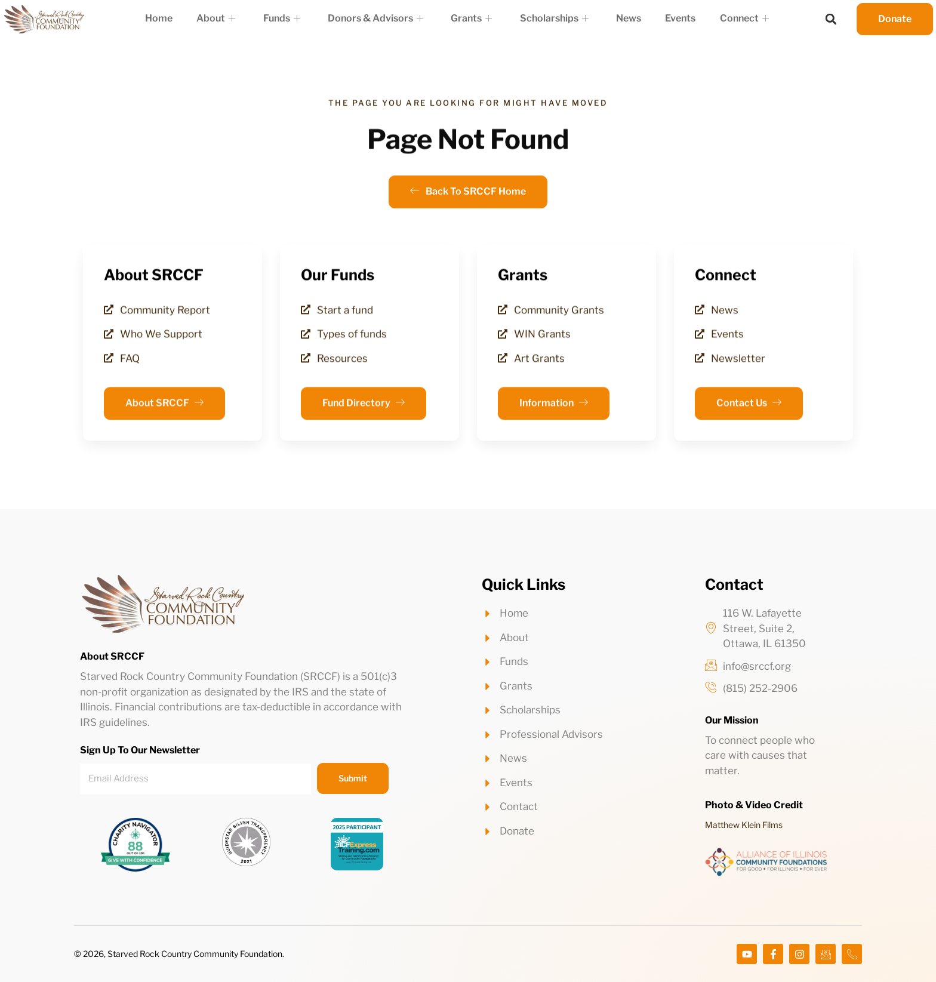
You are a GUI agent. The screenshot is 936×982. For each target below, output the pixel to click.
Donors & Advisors (378, 19)
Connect (733, 19)
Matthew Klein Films (744, 825)
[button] (831, 19)
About (223, 19)
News (623, 18)
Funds (286, 19)
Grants (471, 19)
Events (672, 18)
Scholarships (551, 19)
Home (169, 18)
